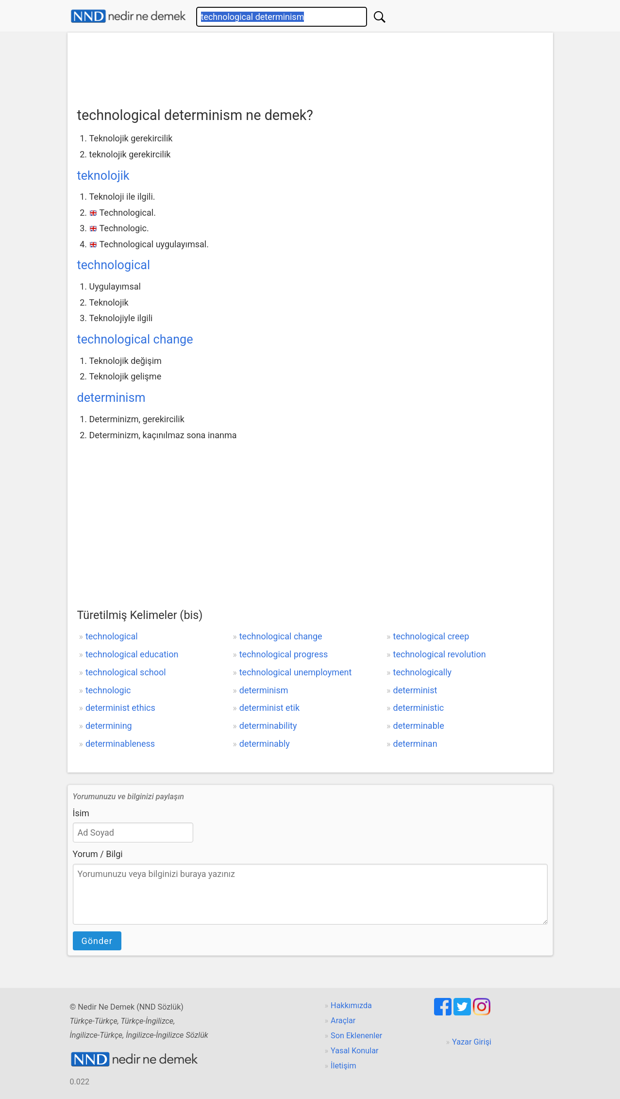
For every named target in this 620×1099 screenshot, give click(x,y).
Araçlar (343, 1020)
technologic (108, 690)
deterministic (418, 708)
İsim (81, 813)
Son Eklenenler (356, 1035)
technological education (131, 654)
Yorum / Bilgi (98, 854)
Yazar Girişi (471, 1042)
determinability (268, 726)
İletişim (343, 1065)
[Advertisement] (310, 66)
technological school (125, 672)
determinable (418, 726)
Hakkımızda (351, 1005)
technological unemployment (295, 672)
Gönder (97, 941)
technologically (422, 672)
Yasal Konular (354, 1050)
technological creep (431, 636)
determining (108, 726)
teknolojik (103, 176)
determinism (111, 398)
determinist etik (269, 708)
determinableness (120, 743)
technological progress (283, 654)
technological (114, 265)
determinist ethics (120, 708)
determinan (415, 743)
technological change (135, 339)
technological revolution (439, 654)
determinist (415, 690)
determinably (264, 743)
